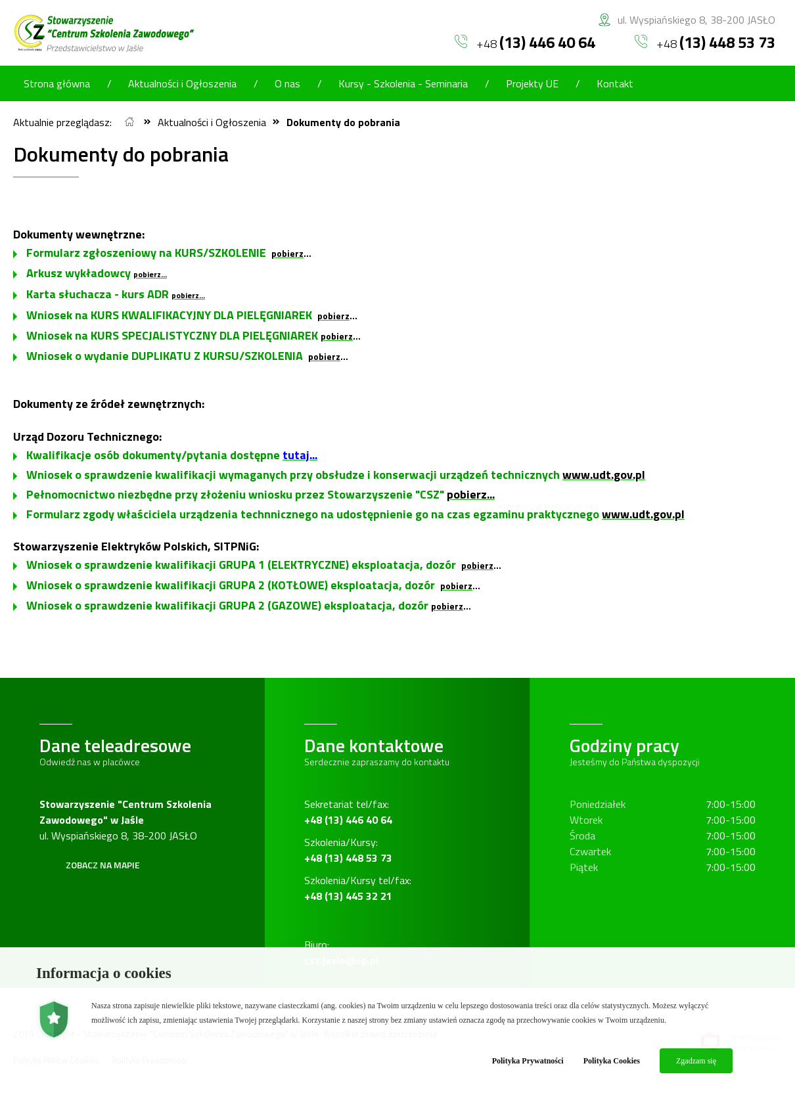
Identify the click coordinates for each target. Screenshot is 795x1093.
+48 (525, 42)
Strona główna (57, 83)
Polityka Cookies (611, 1060)
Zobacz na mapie (103, 865)
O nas (287, 83)
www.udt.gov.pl (603, 474)
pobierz (287, 253)
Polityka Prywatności (528, 1060)
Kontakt (615, 83)
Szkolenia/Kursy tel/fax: (357, 888)
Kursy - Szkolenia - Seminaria (403, 83)
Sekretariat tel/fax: (348, 812)
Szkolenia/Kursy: (348, 850)
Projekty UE (532, 83)
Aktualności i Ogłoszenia (182, 83)
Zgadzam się (696, 1060)
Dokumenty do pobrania (343, 122)
